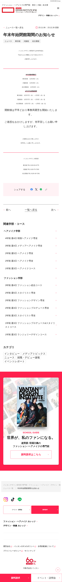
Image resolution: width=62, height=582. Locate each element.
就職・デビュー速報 (28, 357)
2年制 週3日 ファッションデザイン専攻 (31, 300)
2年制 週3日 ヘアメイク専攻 (31, 261)
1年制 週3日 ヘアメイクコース (31, 268)
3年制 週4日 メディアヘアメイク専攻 (31, 245)
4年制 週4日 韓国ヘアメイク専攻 (31, 238)
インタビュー (12, 353)
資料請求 (50, 510)
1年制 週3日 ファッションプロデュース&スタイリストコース (31, 325)
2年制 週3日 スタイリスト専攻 (31, 315)
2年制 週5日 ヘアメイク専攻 (31, 253)
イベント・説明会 (21, 510)
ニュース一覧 (8, 488)
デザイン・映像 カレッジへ (49, 16)
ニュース (9, 357)
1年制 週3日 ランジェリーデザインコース (31, 334)
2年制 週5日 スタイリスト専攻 (31, 293)
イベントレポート (14, 361)
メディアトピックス (34, 353)
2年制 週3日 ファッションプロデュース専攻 (31, 308)
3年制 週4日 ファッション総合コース (31, 285)
